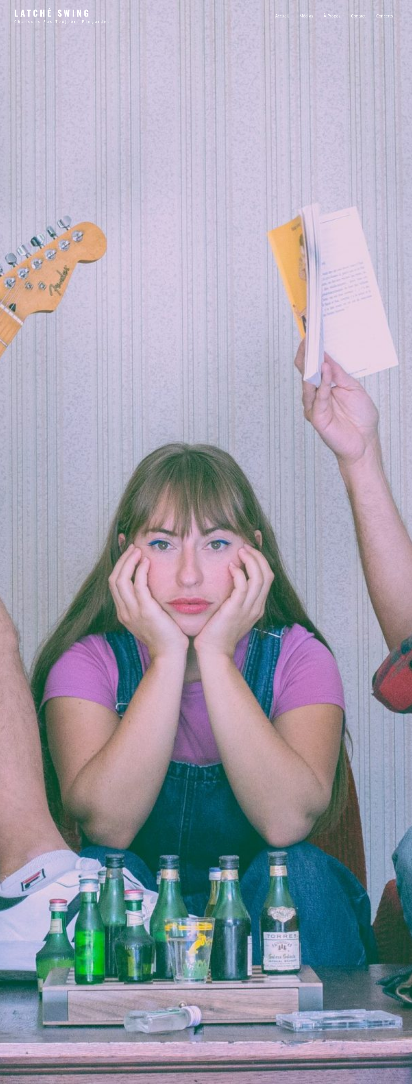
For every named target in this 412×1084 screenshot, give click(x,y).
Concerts (384, 15)
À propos (332, 15)
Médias (307, 15)
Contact (358, 15)
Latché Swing (52, 12)
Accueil (282, 15)
